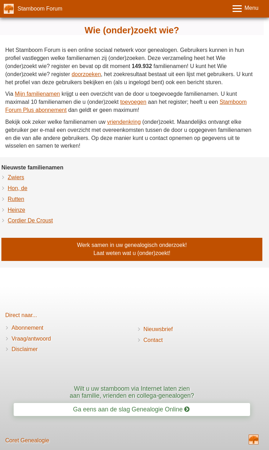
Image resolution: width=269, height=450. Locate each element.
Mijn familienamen (37, 94)
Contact (153, 340)
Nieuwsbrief (158, 329)
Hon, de (17, 188)
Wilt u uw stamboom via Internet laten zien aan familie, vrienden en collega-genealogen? (132, 392)
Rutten (16, 199)
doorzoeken (86, 74)
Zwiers (16, 177)
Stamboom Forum (40, 9)
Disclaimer (25, 349)
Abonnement (27, 328)
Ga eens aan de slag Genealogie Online (131, 409)
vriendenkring (124, 122)
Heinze (16, 210)
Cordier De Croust (30, 220)
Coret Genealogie (27, 440)
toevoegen (133, 102)
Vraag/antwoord (31, 339)
